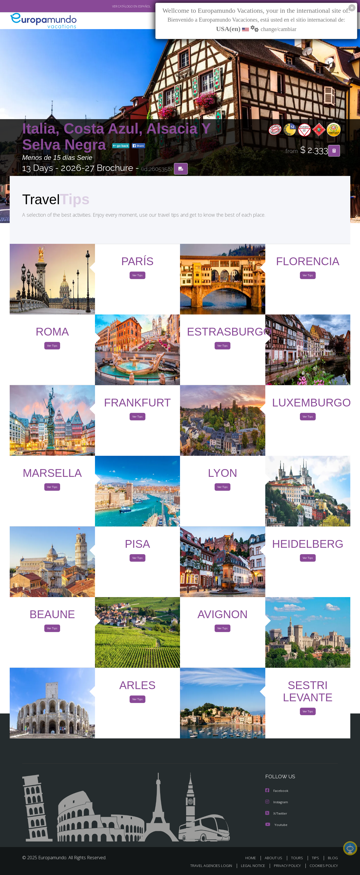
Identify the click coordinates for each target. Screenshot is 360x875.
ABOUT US (275, 858)
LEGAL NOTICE (249, 866)
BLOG (333, 858)
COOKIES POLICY (322, 866)
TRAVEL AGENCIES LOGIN (205, 866)
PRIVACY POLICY (285, 866)
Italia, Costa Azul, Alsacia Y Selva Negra (116, 137)
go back (120, 146)
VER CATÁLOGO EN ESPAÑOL (119, 6)
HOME (252, 858)
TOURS (298, 858)
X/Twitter (276, 813)
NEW (154, 21)
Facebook (277, 791)
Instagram (277, 802)
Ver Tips (137, 276)
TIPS (316, 858)
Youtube (276, 824)
